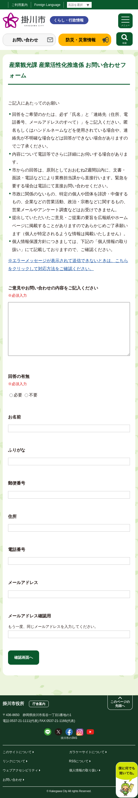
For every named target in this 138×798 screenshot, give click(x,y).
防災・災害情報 (81, 40)
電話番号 (16, 549)
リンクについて (14, 761)
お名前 (14, 417)
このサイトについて (17, 752)
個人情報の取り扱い (83, 770)
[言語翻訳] (79, 5)
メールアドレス (23, 582)
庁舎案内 (38, 704)
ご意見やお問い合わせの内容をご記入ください (53, 288)
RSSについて (79, 761)
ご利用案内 (20, 5)
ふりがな (16, 450)
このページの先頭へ (120, 704)
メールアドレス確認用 (29, 616)
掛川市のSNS (69, 737)
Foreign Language (47, 5)
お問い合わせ (25, 40)
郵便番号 (16, 483)
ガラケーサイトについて (87, 752)
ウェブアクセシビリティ (20, 770)
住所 (12, 516)
